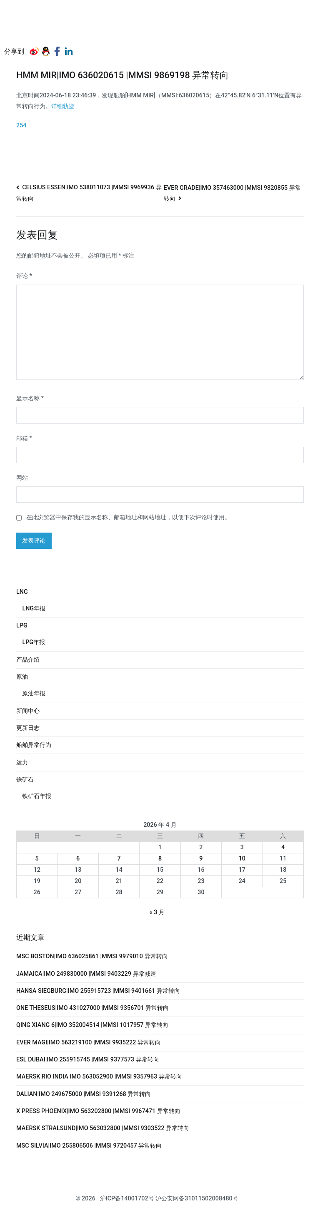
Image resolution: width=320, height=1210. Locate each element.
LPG (22, 625)
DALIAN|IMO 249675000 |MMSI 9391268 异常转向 (83, 1094)
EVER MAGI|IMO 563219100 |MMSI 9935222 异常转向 (88, 1042)
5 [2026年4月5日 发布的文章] (37, 858)
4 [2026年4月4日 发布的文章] (283, 847)
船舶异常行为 (33, 745)
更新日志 (28, 727)
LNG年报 (33, 608)
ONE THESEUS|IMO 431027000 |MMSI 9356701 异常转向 (92, 1008)
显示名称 (30, 398)
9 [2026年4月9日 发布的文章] (200, 858)
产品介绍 (28, 659)
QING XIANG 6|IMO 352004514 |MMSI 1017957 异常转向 (92, 1025)
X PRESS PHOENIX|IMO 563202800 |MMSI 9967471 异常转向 (98, 1111)
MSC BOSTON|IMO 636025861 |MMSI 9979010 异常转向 (92, 956)
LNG (22, 591)
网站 (22, 477)
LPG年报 (33, 642)
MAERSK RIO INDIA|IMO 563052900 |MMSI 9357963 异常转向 (99, 1076)
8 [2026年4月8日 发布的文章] (160, 858)
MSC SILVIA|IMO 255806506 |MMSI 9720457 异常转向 (89, 1145)
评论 (24, 276)
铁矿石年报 (36, 796)
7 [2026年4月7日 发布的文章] (118, 858)
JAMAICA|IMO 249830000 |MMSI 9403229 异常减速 (86, 973)
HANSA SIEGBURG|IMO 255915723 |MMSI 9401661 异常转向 (98, 990)
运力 (22, 762)
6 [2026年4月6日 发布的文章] (78, 858)
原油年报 (33, 693)
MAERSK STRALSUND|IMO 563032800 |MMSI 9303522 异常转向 (102, 1128)
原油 (22, 676)
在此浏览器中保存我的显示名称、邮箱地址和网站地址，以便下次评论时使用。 (128, 517)
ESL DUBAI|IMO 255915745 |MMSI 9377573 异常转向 (87, 1059)
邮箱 (24, 438)
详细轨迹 (63, 106)
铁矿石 (25, 779)
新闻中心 (28, 710)
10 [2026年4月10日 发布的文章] (242, 858)
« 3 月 (157, 912)
